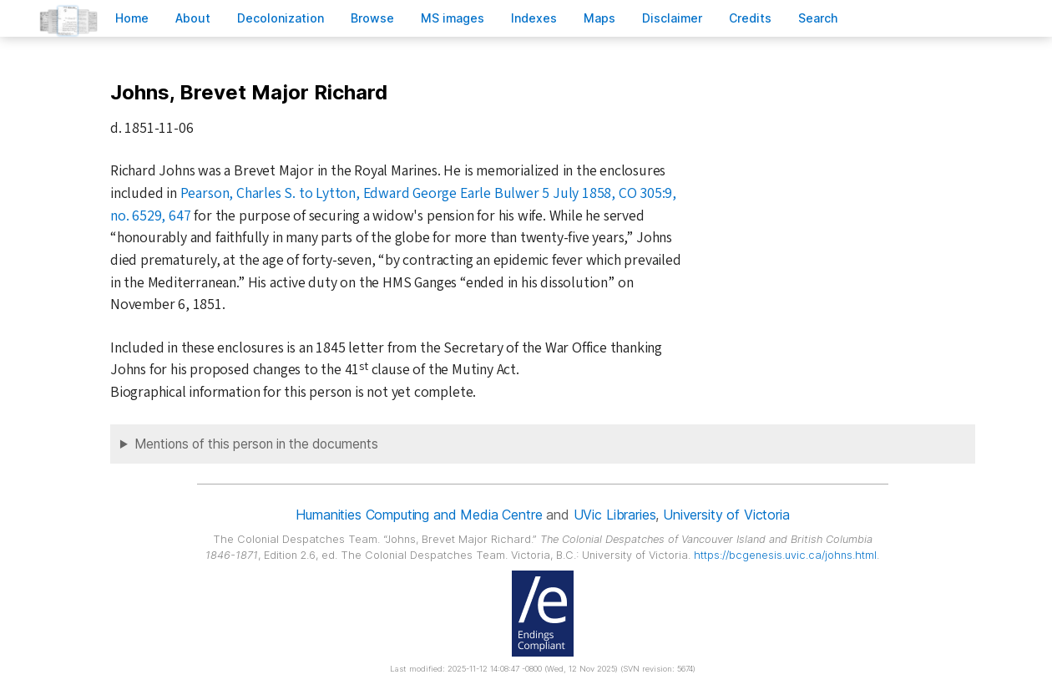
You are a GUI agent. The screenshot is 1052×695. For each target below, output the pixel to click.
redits (750, 18)
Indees (534, 18)
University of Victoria (726, 514)
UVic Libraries (615, 514)
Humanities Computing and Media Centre (419, 514)
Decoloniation (280, 18)
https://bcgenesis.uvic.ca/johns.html (785, 555)
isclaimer (672, 18)
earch (818, 18)
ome (132, 18)
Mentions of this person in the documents (256, 444)
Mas (599, 18)
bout (192, 18)
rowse (372, 18)
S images (452, 18)
